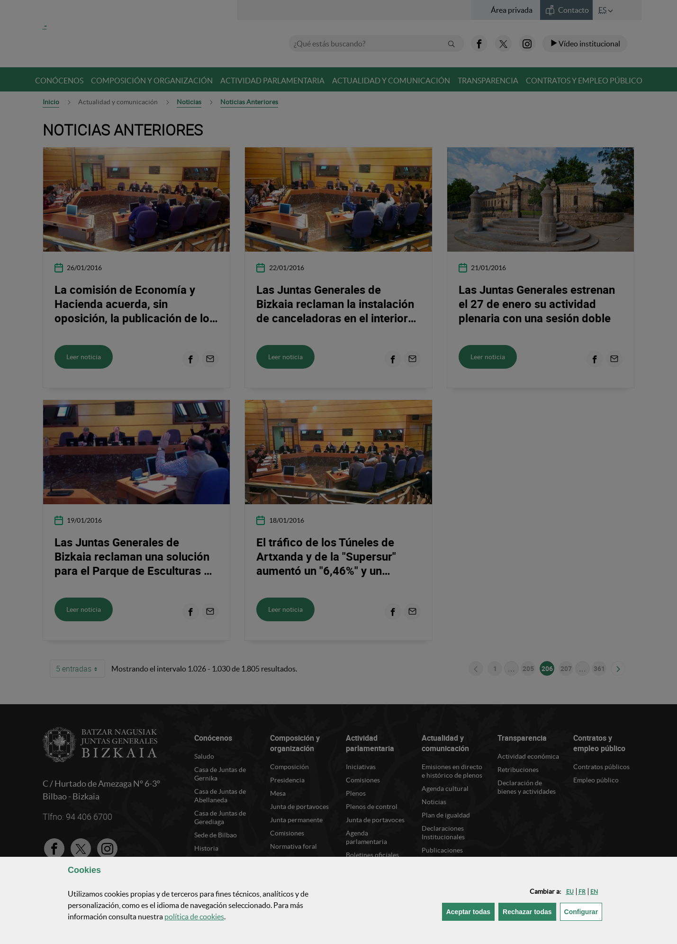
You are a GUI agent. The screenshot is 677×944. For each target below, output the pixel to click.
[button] (570, 892)
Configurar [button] (583, 911)
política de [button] (194, 916)
